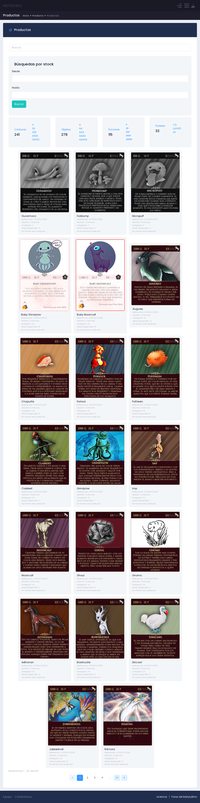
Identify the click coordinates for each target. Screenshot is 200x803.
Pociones (114, 129)
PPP (128, 132)
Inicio (26, 15)
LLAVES (177, 128)
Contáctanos (23, 796)
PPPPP (129, 139)
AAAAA (83, 139)
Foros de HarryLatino (184, 796)
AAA (81, 132)
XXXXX (35, 139)
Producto (37, 15)
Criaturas (20, 129)
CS (175, 124)
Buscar (19, 104)
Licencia (162, 796)
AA (80, 128)
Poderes (160, 126)
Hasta (15, 87)
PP (127, 128)
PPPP (128, 136)
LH (174, 132)
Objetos (66, 129)
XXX (34, 132)
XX (33, 128)
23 (117, 777)
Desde (16, 71)
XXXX (35, 136)
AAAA (82, 136)
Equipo (7, 796)
